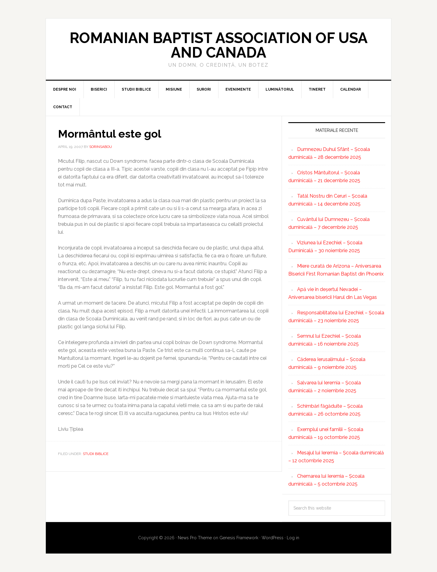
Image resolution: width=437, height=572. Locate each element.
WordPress (272, 537)
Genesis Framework (238, 537)
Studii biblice (95, 454)
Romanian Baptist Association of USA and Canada (218, 45)
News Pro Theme (195, 537)
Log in (293, 537)
